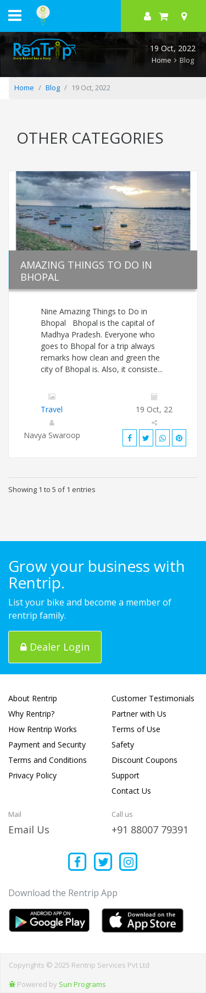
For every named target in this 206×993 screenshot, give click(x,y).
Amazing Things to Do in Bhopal (86, 270)
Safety (123, 744)
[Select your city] (186, 16)
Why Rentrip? (31, 713)
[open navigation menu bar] (15, 15)
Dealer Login (55, 646)
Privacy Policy (32, 775)
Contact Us (131, 790)
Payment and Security (47, 744)
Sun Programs (82, 984)
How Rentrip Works (42, 729)
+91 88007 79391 (150, 829)
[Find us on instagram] (129, 863)
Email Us (28, 829)
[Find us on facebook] (78, 863)
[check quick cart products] (163, 16)
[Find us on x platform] (103, 863)
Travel (52, 409)
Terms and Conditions (47, 760)
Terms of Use (136, 729)
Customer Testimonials (153, 698)
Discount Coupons (144, 760)
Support (126, 775)
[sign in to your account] (147, 16)
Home (161, 60)
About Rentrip (32, 698)
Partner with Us (139, 713)
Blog (53, 87)
